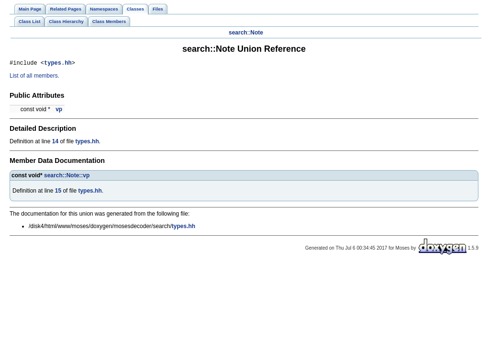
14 (55, 142)
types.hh (58, 64)
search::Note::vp (66, 176)
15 (58, 192)
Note (256, 32)
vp (58, 110)
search (238, 32)
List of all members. (34, 77)
